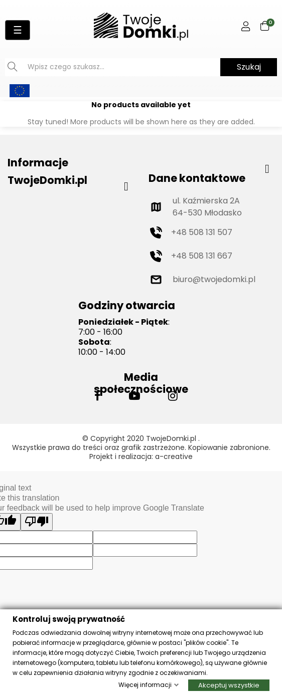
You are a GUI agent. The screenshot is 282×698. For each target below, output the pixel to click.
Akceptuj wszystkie (228, 684)
